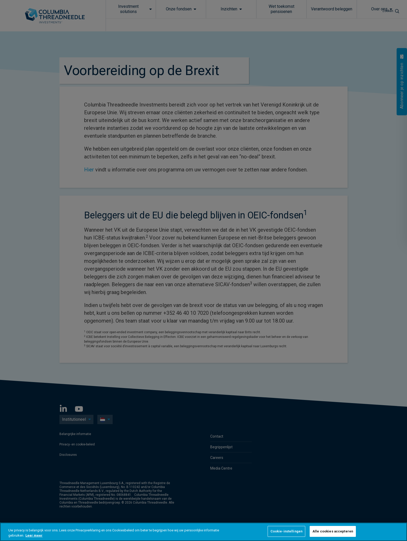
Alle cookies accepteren (333, 531)
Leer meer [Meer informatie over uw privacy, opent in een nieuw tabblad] (34, 535)
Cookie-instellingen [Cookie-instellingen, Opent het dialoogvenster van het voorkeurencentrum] (286, 531)
